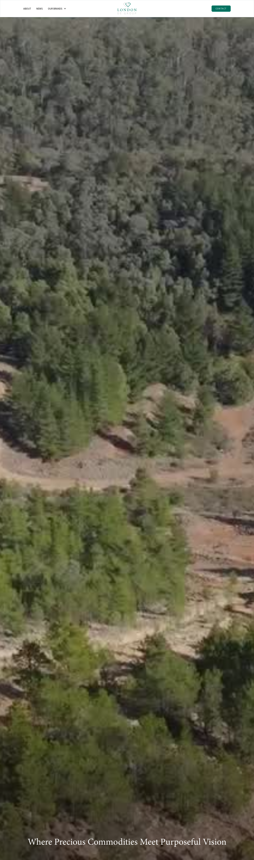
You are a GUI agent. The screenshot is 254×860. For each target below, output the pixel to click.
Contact (221, 8)
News (39, 8)
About (27, 8)
